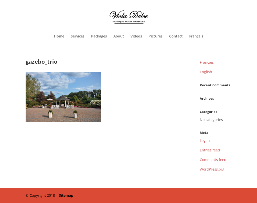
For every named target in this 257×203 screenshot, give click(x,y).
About (118, 36)
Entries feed (210, 150)
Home (59, 36)
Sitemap (66, 195)
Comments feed (213, 159)
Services (78, 36)
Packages (99, 36)
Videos (136, 36)
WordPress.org (212, 169)
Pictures (156, 36)
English (206, 71)
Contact (176, 36)
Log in (205, 140)
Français (196, 36)
